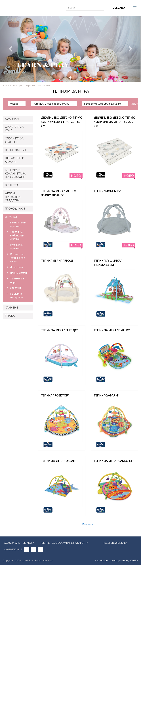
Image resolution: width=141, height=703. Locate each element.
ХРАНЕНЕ (11, 307)
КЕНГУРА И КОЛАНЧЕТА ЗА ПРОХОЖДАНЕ (15, 174)
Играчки (30, 85)
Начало (7, 85)
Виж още (88, 524)
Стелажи (15, 288)
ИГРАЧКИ (11, 217)
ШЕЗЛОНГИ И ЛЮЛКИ (14, 160)
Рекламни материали (16, 295)
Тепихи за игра (45, 85)
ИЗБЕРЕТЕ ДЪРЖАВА (113, 542)
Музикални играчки (16, 246)
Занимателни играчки (18, 224)
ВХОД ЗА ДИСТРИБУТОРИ (19, 543)
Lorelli (11, 8)
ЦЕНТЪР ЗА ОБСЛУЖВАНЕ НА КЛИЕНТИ (64, 543)
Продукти (18, 85)
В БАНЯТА (11, 185)
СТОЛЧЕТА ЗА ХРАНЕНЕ (14, 140)
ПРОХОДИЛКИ (15, 208)
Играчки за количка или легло (17, 257)
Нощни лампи (18, 273)
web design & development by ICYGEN (116, 561)
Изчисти (136, 104)
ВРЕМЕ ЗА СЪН (15, 150)
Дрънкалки (16, 267)
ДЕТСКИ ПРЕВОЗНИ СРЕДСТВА (12, 197)
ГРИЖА (10, 315)
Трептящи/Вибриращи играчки (17, 235)
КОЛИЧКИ (12, 118)
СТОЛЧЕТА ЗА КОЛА (14, 129)
